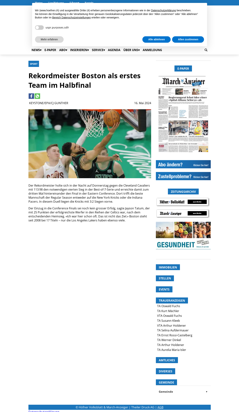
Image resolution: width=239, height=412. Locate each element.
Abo (62, 50)
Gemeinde (183, 391)
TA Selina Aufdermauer (173, 330)
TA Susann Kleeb (168, 321)
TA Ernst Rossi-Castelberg (174, 335)
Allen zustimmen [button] (188, 39)
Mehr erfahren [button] (49, 39)
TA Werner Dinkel (169, 340)
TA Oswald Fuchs (168, 306)
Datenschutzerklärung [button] (163, 10)
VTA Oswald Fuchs (169, 316)
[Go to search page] (206, 50)
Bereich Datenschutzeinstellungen (71, 17)
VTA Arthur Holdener (171, 326)
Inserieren (78, 50)
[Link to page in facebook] (31, 96)
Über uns (130, 50)
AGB (160, 407)
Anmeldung (152, 50)
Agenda (114, 50)
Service (97, 50)
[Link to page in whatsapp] (37, 96)
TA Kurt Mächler (168, 311)
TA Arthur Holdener (170, 345)
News (36, 50)
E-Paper (50, 50)
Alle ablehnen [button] (156, 39)
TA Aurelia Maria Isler (171, 350)
